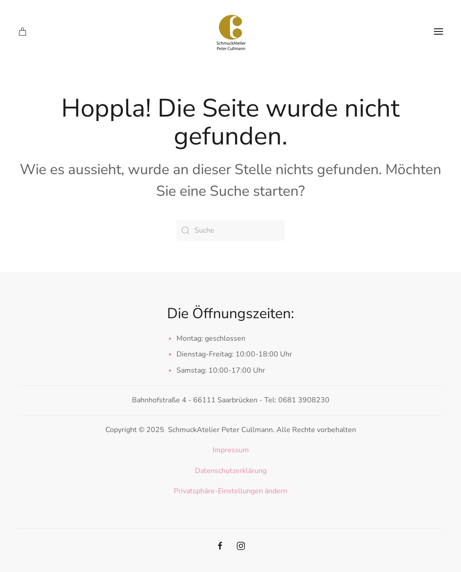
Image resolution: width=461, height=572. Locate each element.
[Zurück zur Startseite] (230, 31)
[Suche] (230, 230)
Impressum (230, 450)
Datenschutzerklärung (231, 471)
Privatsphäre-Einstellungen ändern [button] (230, 491)
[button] (438, 31)
